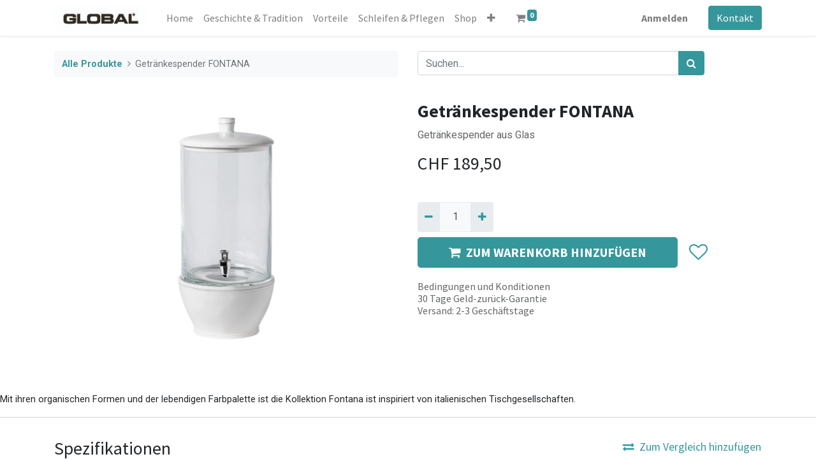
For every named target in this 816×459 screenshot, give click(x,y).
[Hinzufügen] (481, 216)
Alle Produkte (92, 64)
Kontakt (735, 17)
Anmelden (664, 17)
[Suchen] (691, 63)
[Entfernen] (429, 216)
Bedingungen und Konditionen (484, 286)
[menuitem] (179, 18)
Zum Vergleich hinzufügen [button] (692, 447)
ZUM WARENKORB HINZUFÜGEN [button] (547, 252)
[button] (491, 18)
